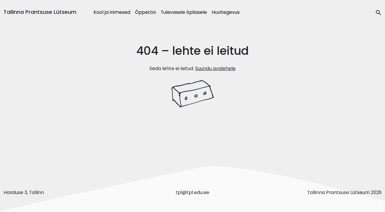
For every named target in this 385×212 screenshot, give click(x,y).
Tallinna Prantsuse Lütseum (40, 12)
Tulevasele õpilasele (184, 12)
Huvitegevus (226, 12)
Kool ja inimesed (111, 12)
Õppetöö (145, 12)
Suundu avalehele (215, 68)
